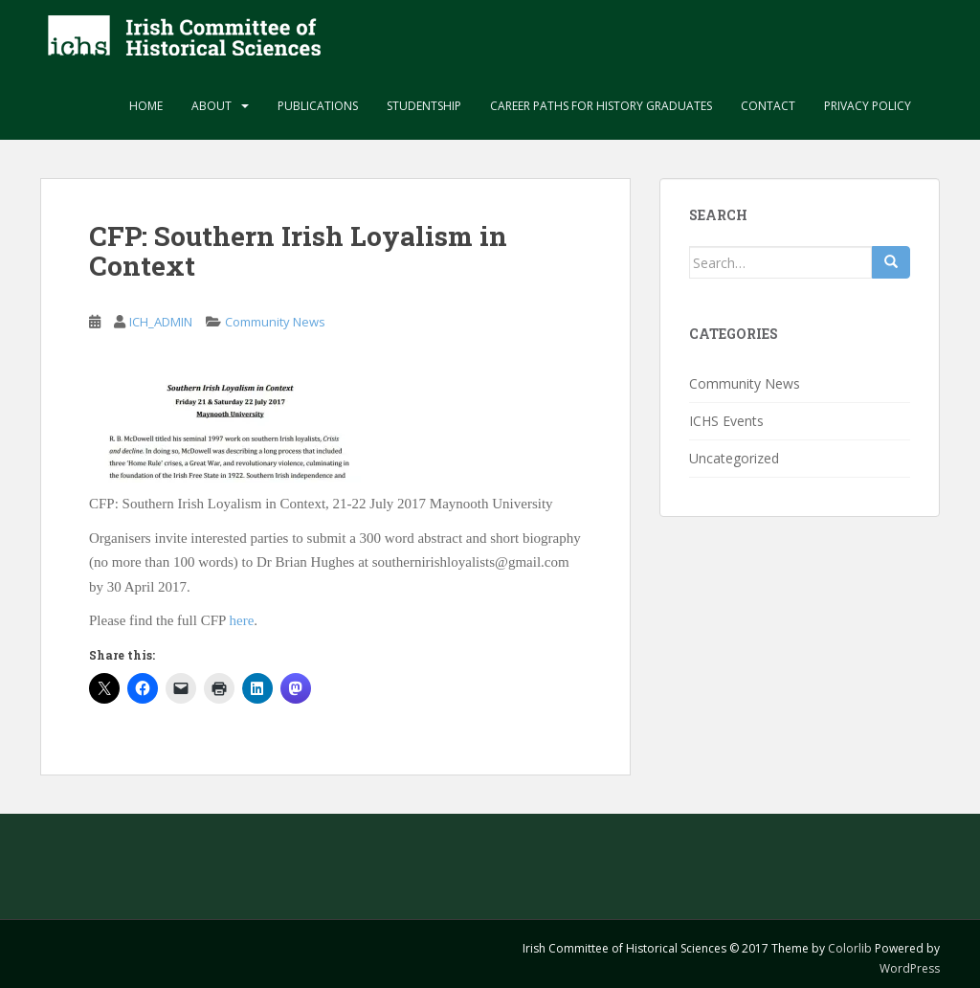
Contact (768, 106)
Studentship (424, 106)
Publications (318, 106)
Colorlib (850, 948)
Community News (275, 321)
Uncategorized (734, 458)
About (211, 106)
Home (146, 106)
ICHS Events (726, 421)
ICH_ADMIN (160, 321)
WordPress (910, 968)
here (242, 620)
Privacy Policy (867, 106)
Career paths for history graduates (601, 106)
